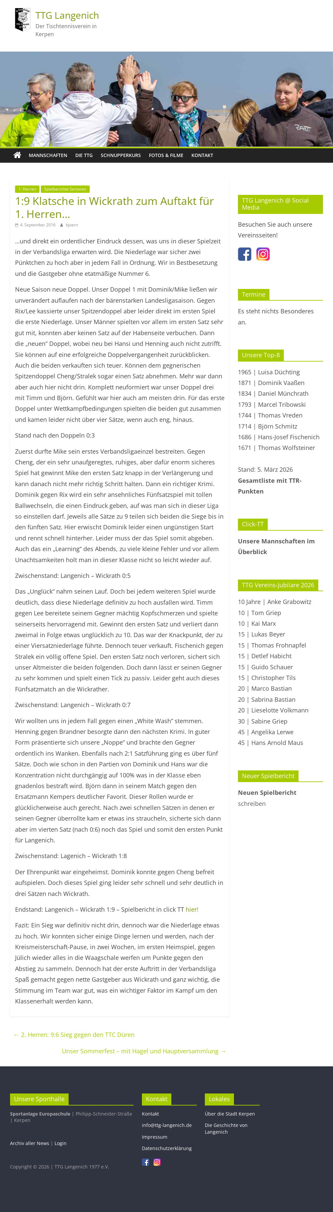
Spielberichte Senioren (65, 189)
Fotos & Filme (166, 155)
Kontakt (202, 155)
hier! (192, 909)
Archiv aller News (29, 1143)
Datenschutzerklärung (167, 1148)
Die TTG (84, 155)
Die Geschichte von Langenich (226, 1128)
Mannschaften (48, 155)
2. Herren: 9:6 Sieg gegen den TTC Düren (74, 1035)
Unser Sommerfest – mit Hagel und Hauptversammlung (144, 1051)
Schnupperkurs (121, 155)
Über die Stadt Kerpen (230, 1114)
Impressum (154, 1137)
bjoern (72, 225)
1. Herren (27, 189)
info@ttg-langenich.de (167, 1125)
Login (61, 1143)
